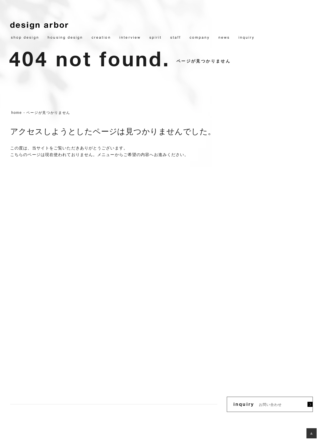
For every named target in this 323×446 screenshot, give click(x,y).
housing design (65, 37)
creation (101, 37)
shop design (25, 37)
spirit (155, 37)
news (224, 37)
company (200, 37)
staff (175, 37)
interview (130, 37)
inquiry (246, 37)
